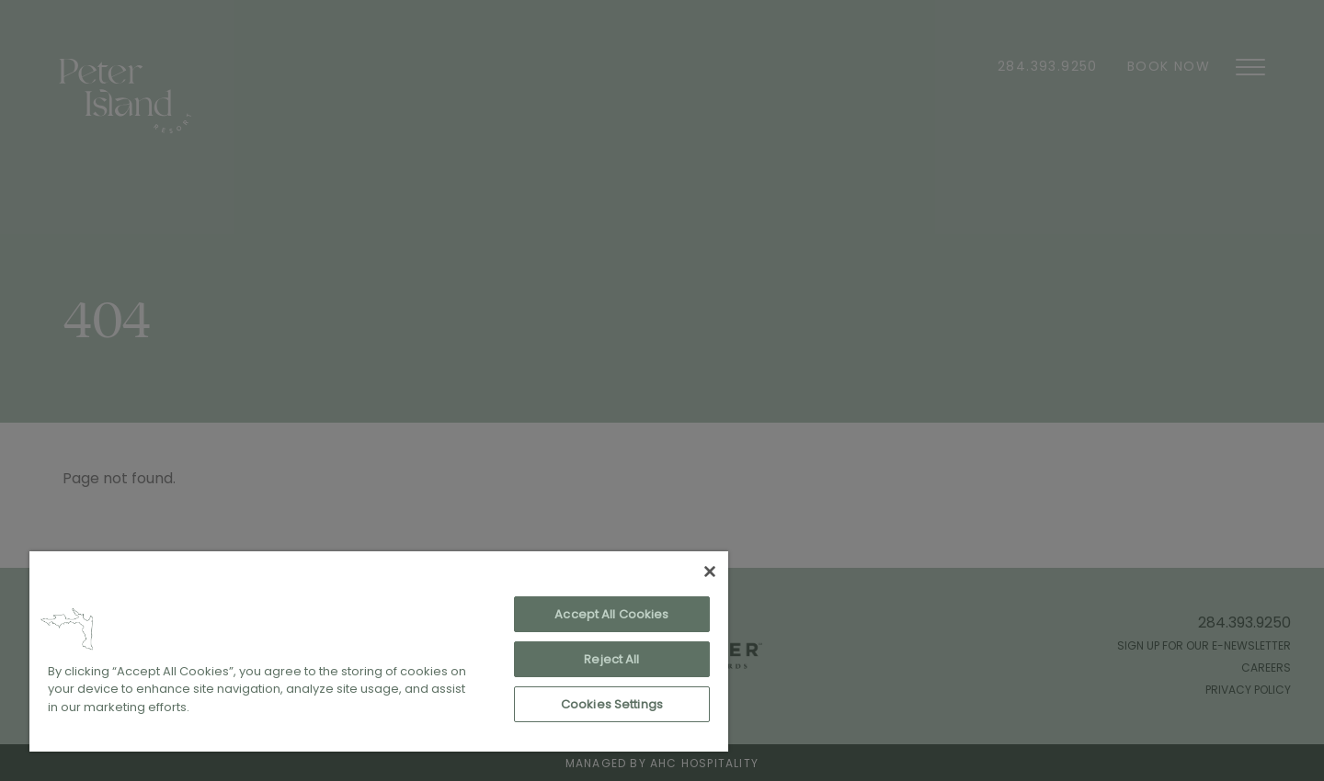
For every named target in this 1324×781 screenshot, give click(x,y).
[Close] (709, 571)
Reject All (611, 659)
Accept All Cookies (611, 614)
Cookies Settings (612, 704)
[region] (378, 651)
